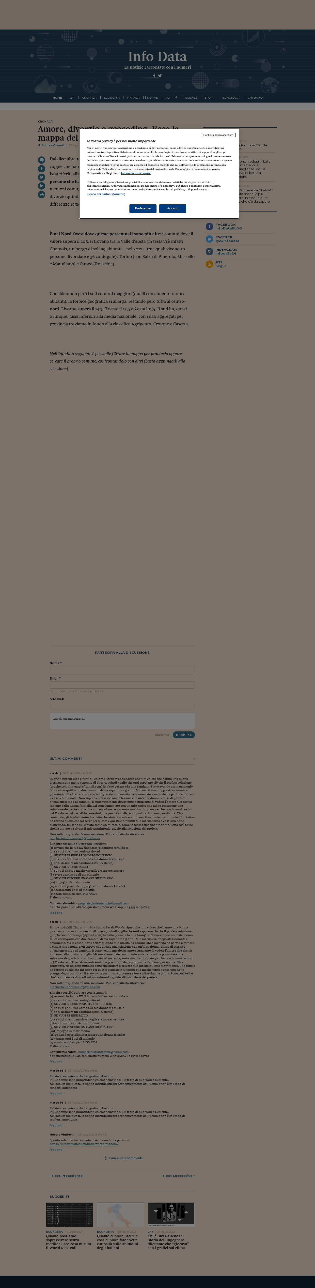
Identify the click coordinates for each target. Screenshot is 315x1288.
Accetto (172, 208)
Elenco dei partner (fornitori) (106, 194)
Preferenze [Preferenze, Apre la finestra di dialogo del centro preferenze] (143, 208)
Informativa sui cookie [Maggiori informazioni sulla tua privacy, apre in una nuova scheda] (136, 173)
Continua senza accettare (218, 135)
